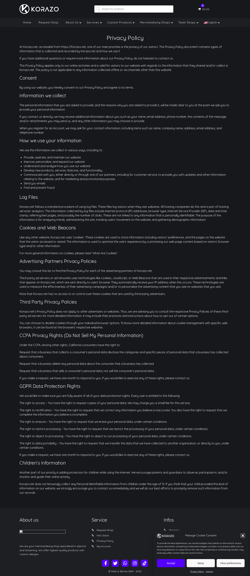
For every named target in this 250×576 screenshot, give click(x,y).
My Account (104, 546)
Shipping (174, 530)
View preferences (230, 566)
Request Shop (105, 530)
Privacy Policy (197, 574)
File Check (103, 535)
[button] (243, 538)
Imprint (209, 574)
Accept (171, 566)
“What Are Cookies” (104, 253)
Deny (201, 566)
